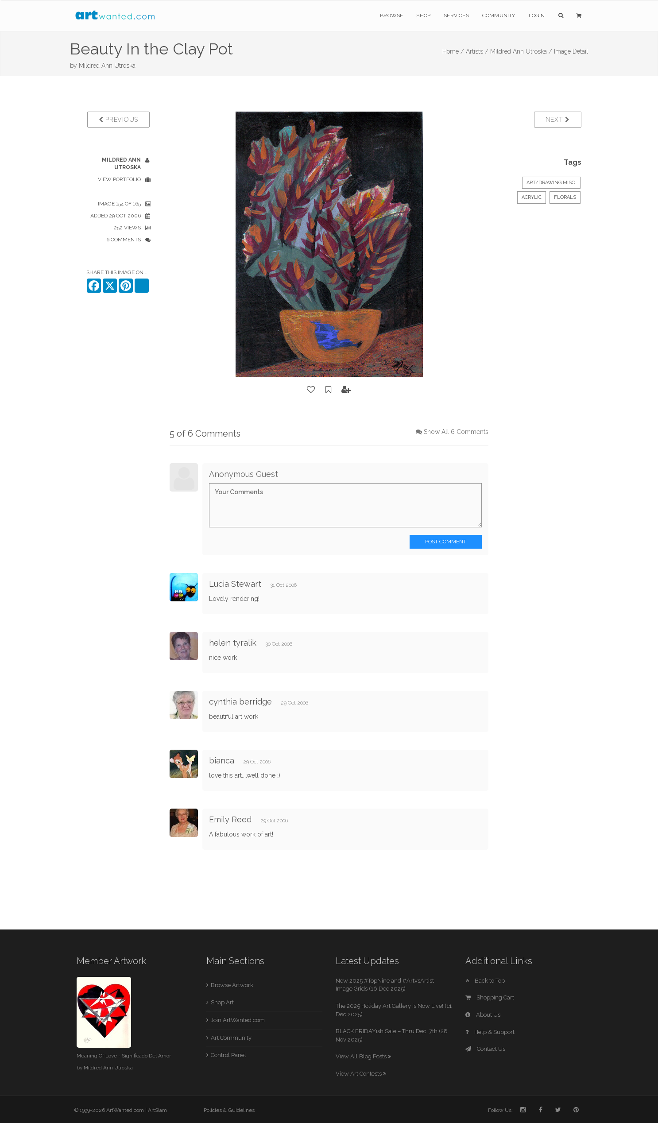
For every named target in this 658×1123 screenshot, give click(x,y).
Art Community (231, 1037)
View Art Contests (361, 1073)
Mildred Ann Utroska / (521, 51)
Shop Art (222, 1002)
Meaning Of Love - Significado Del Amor (124, 1056)
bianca (222, 760)
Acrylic (532, 197)
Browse (391, 15)
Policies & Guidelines (229, 1110)
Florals (565, 197)
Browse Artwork (232, 985)
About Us (482, 1014)
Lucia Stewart (235, 584)
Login (537, 15)
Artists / (477, 51)
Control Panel (228, 1055)
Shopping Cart (489, 997)
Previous (118, 119)
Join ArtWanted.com (238, 1020)
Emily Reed (230, 819)
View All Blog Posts (363, 1056)
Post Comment (445, 541)
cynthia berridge (240, 701)
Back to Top (485, 980)
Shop (423, 15)
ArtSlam (157, 1110)
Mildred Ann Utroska (107, 65)
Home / (453, 51)
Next (558, 119)
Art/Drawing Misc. (551, 183)
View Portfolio (119, 179)
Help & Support (490, 1032)
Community (498, 15)
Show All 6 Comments (456, 431)
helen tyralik (232, 642)
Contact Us (485, 1049)
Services (456, 15)
